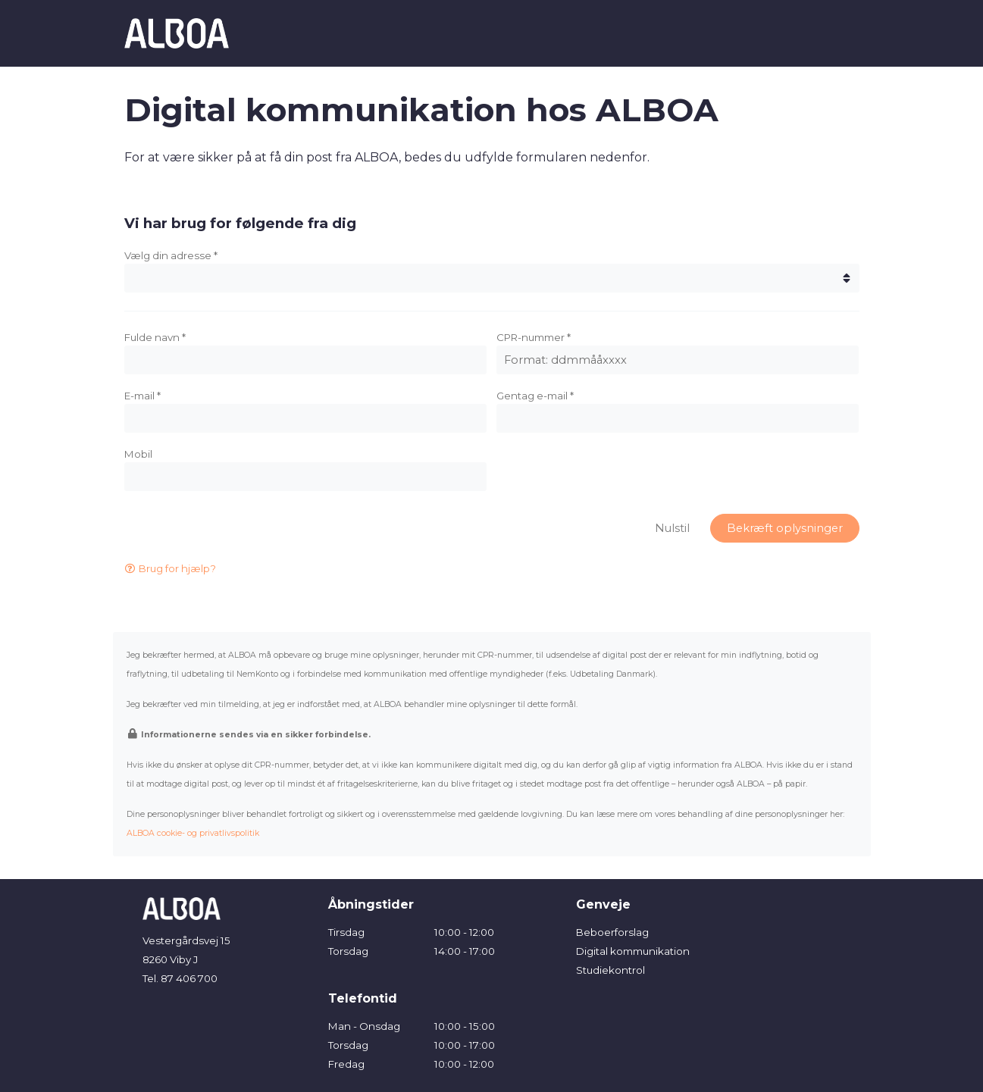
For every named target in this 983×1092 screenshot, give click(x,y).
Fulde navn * (155, 337)
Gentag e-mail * (535, 396)
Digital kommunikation (633, 951)
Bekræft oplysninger (785, 528)
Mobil (138, 454)
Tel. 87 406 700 (180, 978)
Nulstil (672, 528)
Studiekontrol (610, 970)
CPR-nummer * (533, 337)
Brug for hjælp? (170, 568)
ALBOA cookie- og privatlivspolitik (193, 833)
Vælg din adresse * (171, 255)
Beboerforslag (612, 932)
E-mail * (142, 396)
